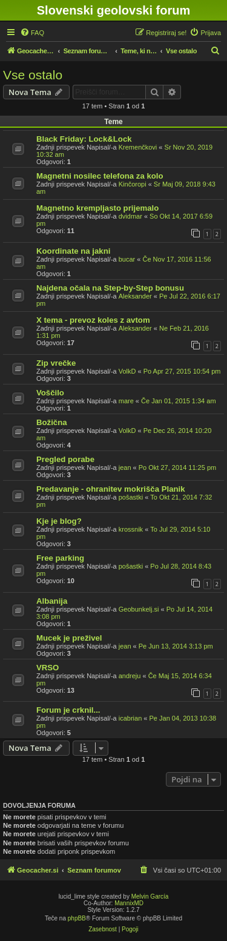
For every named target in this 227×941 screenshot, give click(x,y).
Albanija (51, 601)
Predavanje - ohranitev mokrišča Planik (110, 489)
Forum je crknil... (68, 710)
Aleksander (135, 296)
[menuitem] (32, 32)
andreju (130, 675)
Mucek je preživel (69, 637)
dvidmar (130, 216)
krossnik (131, 529)
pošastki (131, 497)
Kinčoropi (132, 184)
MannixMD (128, 903)
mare (126, 400)
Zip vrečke (56, 363)
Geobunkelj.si (139, 609)
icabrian (130, 718)
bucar (127, 259)
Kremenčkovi (138, 147)
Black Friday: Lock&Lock (84, 139)
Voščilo (50, 392)
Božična (51, 422)
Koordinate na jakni (73, 251)
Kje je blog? (59, 521)
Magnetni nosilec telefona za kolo (99, 175)
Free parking (60, 558)
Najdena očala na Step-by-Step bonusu (110, 287)
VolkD (127, 371)
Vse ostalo (32, 75)
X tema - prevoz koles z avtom (93, 320)
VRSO (47, 667)
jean (125, 467)
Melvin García (150, 896)
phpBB (77, 918)
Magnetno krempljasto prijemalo (97, 208)
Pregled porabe (65, 459)
